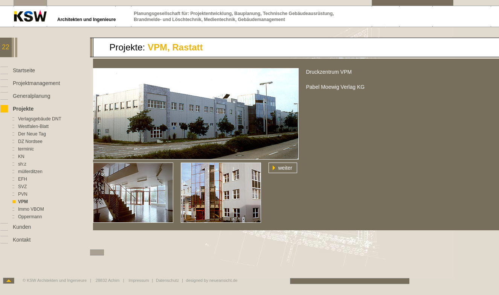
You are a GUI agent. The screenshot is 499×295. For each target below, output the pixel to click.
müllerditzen (30, 171)
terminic (26, 149)
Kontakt (22, 240)
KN (21, 156)
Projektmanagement (36, 83)
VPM (23, 201)
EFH (22, 179)
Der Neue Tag (32, 134)
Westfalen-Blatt (33, 126)
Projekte (23, 109)
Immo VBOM (31, 209)
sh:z (22, 164)
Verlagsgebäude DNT (39, 119)
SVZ (22, 186)
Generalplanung (31, 96)
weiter (285, 168)
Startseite (24, 70)
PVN (22, 194)
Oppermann (30, 216)
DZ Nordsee (30, 141)
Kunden (22, 227)
